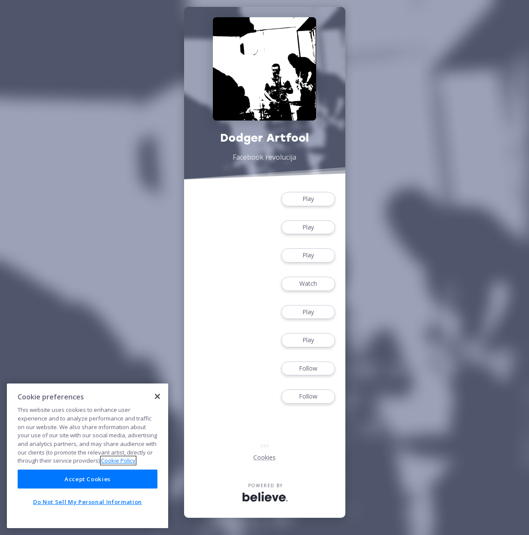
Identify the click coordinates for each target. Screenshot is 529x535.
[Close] (157, 396)
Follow (308, 368)
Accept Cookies (88, 479)
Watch (308, 284)
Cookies (264, 457)
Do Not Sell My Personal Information (87, 502)
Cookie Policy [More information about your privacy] (118, 460)
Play (308, 199)
